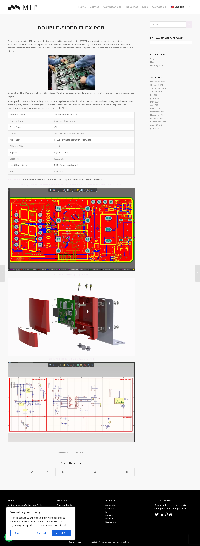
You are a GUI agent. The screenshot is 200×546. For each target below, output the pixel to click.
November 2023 (157, 115)
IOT (107, 511)
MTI (129, 542)
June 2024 (154, 98)
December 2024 (157, 81)
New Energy (111, 521)
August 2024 (156, 91)
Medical (109, 518)
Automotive (110, 505)
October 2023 (156, 118)
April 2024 (154, 105)
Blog (152, 58)
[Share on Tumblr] (79, 472)
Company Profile (64, 505)
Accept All (61, 533)
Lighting (109, 515)
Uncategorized (157, 65)
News (71, 23)
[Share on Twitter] (32, 472)
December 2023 (157, 111)
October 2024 (156, 84)
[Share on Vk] (95, 472)
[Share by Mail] (126, 472)
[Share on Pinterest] (47, 472)
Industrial (109, 508)
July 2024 (154, 95)
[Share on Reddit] (111, 472)
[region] (40, 523)
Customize (20, 533)
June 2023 (154, 128)
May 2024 (154, 101)
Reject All (41, 533)
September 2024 (158, 88)
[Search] (189, 7)
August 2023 (156, 125)
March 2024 (155, 108)
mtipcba (82, 452)
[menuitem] (82, 7)
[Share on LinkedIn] (63, 472)
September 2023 (158, 121)
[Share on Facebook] (16, 472)
